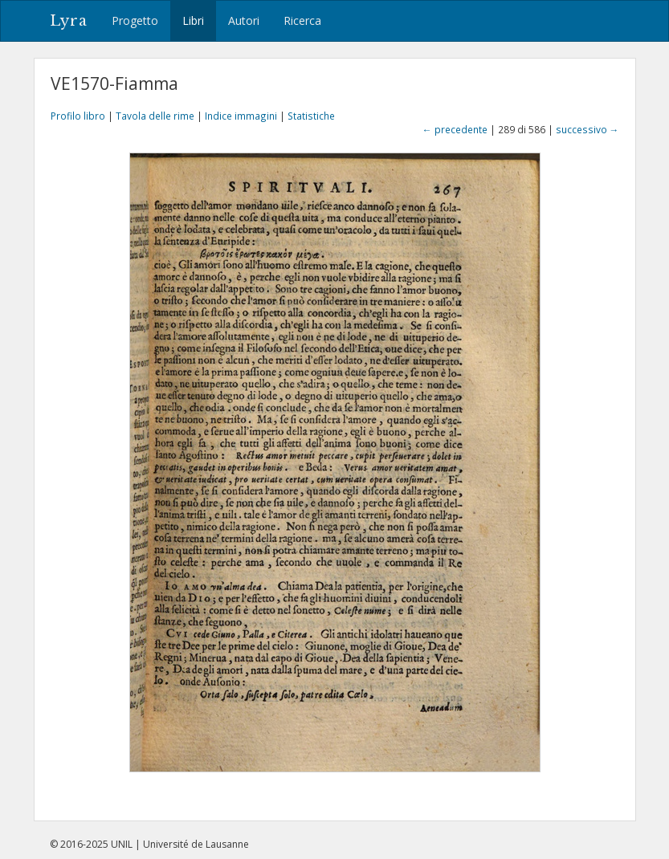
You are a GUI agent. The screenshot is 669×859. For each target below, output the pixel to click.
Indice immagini (241, 115)
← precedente (454, 129)
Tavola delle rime (155, 115)
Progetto (135, 20)
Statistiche (311, 115)
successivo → (587, 129)
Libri (193, 20)
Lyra (69, 21)
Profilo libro (78, 115)
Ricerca (302, 20)
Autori (243, 20)
